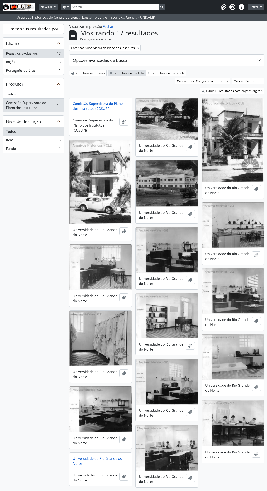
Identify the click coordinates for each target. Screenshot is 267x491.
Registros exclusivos (33, 54)
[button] (223, 7)
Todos (11, 94)
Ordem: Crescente (247, 81)
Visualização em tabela (166, 73)
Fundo (33, 149)
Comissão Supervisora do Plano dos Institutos (33, 105)
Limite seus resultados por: (33, 29)
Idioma (13, 43)
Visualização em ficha (127, 73)
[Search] (115, 7)
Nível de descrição (23, 121)
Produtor (14, 84)
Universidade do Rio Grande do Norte (97, 461)
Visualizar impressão (88, 73)
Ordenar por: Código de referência (201, 81)
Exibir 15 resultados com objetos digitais (232, 91)
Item (33, 141)
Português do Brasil (33, 71)
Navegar (47, 7)
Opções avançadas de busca (100, 60)
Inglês (33, 62)
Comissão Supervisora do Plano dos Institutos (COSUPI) (98, 106)
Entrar (254, 7)
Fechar (108, 26)
